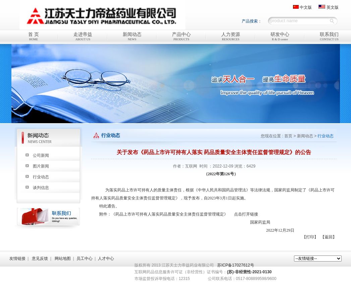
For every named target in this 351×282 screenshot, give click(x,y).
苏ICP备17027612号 (235, 265)
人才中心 (106, 258)
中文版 (306, 7)
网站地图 (63, 258)
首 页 (33, 37)
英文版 (333, 7)
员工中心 (84, 258)
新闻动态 (132, 37)
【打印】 (310, 237)
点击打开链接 (246, 214)
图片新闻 (41, 166)
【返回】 (328, 237)
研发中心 (280, 37)
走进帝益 (83, 37)
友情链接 (17, 258)
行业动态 (41, 177)
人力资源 (230, 37)
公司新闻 (41, 155)
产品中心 (181, 37)
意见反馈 (40, 258)
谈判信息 (41, 187)
